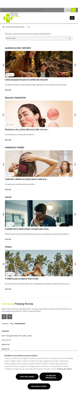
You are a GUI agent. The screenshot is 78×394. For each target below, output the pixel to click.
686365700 (6, 344)
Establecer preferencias (50, 376)
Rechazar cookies (39, 386)
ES (67, 10)
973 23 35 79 (6, 340)
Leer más (8, 90)
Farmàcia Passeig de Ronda (15, 27)
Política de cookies (64, 369)
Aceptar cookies (27, 377)
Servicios (5, 323)
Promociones (20, 323)
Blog (11, 323)
